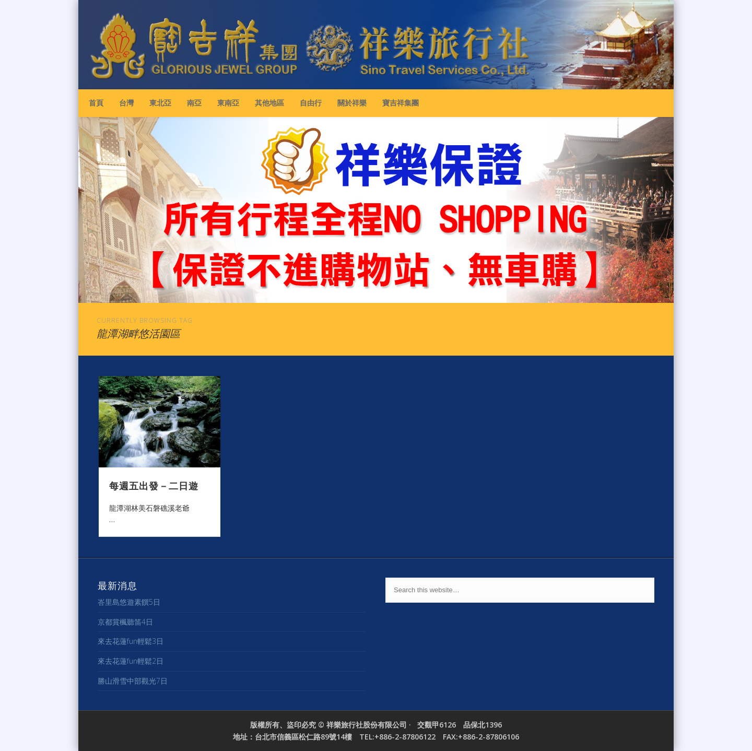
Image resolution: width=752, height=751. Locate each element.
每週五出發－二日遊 (153, 485)
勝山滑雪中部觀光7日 (133, 681)
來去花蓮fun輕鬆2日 (130, 661)
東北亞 (160, 103)
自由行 (311, 103)
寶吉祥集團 (400, 103)
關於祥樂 (352, 103)
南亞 (194, 103)
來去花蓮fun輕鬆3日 (130, 641)
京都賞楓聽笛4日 (125, 622)
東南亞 (228, 103)
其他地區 (269, 103)
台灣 (126, 103)
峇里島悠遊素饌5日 (129, 602)
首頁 (96, 103)
